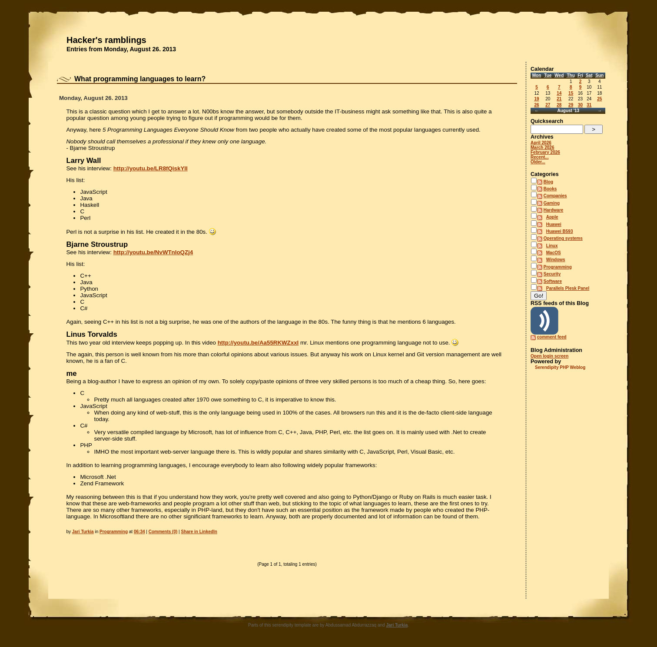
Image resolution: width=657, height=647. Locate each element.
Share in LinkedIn (199, 531)
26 (536, 105)
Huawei (553, 224)
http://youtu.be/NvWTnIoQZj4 (153, 252)
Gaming (552, 203)
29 (570, 105)
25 (599, 98)
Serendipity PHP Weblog (560, 367)
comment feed (552, 337)
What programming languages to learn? (140, 79)
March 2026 (542, 147)
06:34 (139, 531)
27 (547, 105)
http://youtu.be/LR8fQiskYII (150, 168)
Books (550, 188)
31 (589, 105)
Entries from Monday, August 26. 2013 (121, 49)
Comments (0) (163, 531)
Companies (555, 195)
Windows (555, 259)
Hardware (554, 210)
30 (580, 105)
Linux (552, 245)
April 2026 (541, 142)
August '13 (568, 110)
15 (570, 93)
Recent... (540, 157)
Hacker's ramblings (106, 40)
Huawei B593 (559, 231)
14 (559, 93)
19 (536, 98)
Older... (538, 161)
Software (553, 281)
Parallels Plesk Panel (568, 288)
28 (559, 105)
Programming (114, 531)
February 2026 (545, 152)
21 (559, 98)
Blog (548, 181)
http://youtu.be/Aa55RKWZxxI (258, 342)
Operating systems (563, 238)
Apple (552, 217)
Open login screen (549, 356)
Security (552, 274)
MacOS (553, 252)
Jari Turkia (83, 531)
